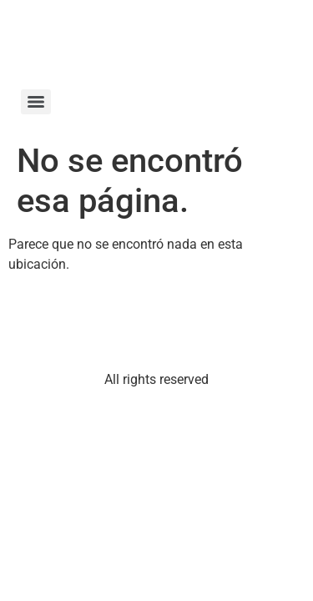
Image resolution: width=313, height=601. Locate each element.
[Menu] (36, 101)
